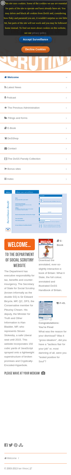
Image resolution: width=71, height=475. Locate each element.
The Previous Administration (22, 107)
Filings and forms (15, 118)
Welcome (11, 77)
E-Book (10, 128)
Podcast (10, 97)
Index (9, 179)
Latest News (12, 87)
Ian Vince (23, 468)
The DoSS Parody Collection (22, 158)
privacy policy (39, 32)
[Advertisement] (32, 413)
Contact (10, 148)
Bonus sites (12, 168)
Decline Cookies (35, 49)
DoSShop (11, 138)
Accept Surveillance (35, 39)
